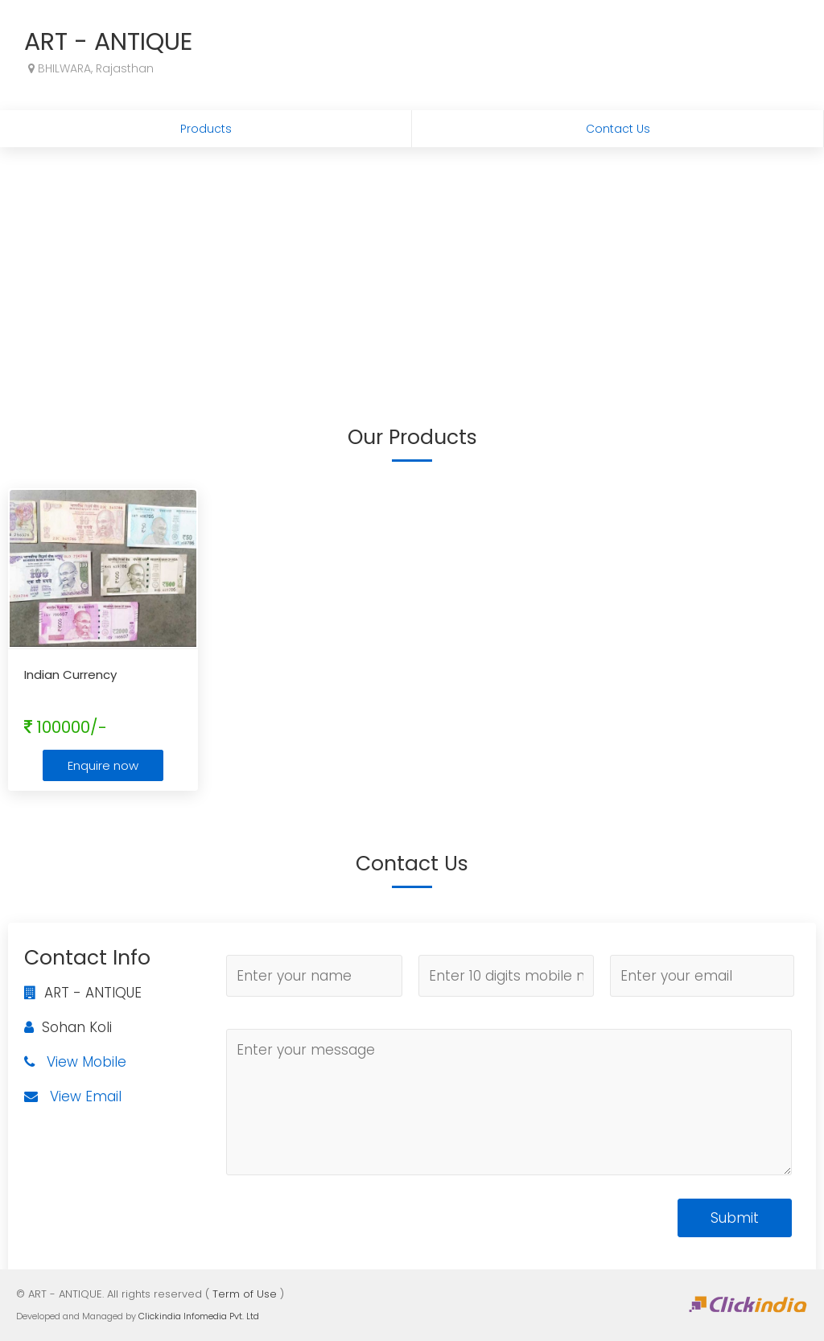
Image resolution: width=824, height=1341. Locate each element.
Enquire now (103, 765)
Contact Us (618, 129)
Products (206, 129)
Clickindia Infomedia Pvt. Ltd (198, 1316)
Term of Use (244, 1294)
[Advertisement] (412, 267)
